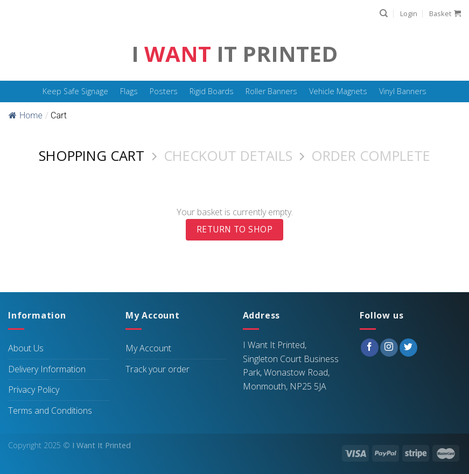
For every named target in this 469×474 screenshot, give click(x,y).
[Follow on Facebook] (370, 347)
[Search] (384, 13)
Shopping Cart (91, 156)
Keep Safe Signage (75, 91)
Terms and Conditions (50, 410)
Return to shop (235, 229)
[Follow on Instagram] (389, 347)
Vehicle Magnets (338, 91)
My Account (148, 348)
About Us (26, 348)
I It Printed (234, 54)
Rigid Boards (212, 91)
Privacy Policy (33, 389)
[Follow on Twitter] (408, 347)
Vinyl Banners (402, 91)
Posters (164, 91)
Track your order (157, 369)
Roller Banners (271, 91)
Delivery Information (47, 369)
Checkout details (228, 156)
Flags (129, 91)
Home (26, 115)
